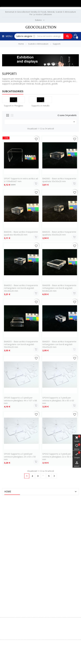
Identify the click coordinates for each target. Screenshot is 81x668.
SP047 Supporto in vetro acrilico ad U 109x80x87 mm (21, 180)
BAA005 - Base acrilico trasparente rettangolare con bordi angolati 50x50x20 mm (21, 344)
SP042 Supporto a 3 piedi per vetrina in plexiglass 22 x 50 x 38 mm (58, 456)
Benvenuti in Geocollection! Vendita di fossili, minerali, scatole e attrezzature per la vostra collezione (40, 13)
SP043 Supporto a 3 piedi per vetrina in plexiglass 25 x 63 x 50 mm (20, 456)
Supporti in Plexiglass (13, 105)
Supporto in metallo (40, 105)
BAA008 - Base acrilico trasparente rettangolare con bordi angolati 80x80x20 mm (59, 288)
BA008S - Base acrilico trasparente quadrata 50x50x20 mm (59, 180)
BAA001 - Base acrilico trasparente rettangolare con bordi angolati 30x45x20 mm (59, 344)
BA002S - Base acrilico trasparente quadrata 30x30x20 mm (59, 233)
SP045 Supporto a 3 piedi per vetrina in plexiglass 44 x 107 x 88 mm (20, 400)
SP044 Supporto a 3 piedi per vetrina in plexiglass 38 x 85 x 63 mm (58, 400)
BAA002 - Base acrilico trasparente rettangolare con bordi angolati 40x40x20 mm (21, 288)
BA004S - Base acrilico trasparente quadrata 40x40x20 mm (21, 233)
